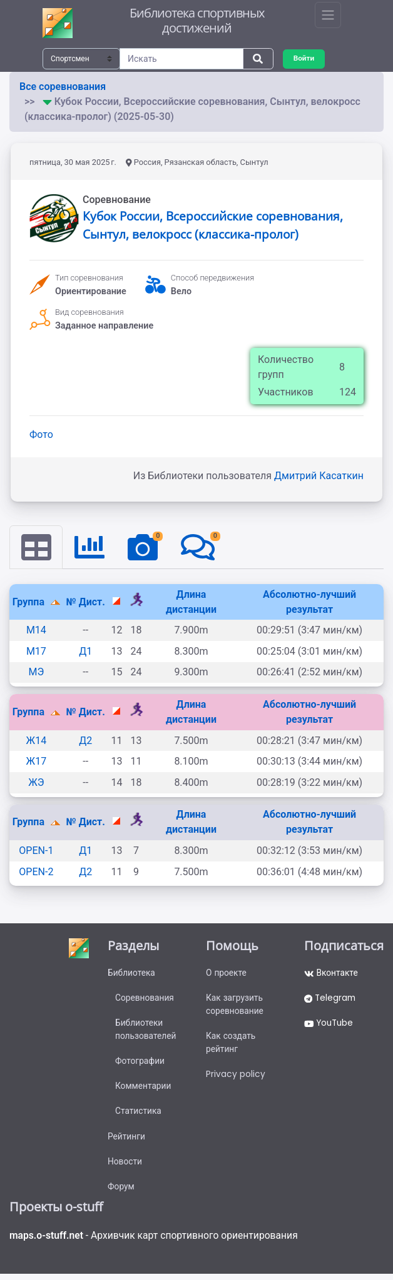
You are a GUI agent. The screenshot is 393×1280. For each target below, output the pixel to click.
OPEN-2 (36, 872)
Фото (41, 434)
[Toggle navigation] (328, 15)
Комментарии (143, 1089)
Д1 (85, 651)
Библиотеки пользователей (146, 1031)
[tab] (36, 547)
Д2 (85, 741)
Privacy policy (235, 1077)
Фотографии (140, 1064)
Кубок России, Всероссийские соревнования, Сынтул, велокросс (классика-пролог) (213, 224)
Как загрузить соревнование (235, 1006)
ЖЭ (36, 782)
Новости (125, 1166)
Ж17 (36, 762)
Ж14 (36, 741)
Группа (30, 602)
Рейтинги (127, 1140)
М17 (36, 651)
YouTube (330, 1025)
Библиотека (132, 974)
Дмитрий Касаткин (319, 476)
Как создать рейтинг (231, 1045)
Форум (121, 1192)
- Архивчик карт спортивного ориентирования (156, 1241)
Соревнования (145, 999)
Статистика (138, 1115)
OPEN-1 (36, 850)
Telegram (331, 999)
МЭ (36, 672)
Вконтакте (331, 974)
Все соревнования (62, 86)
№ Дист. (85, 602)
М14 (36, 631)
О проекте (226, 974)
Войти (304, 58)
